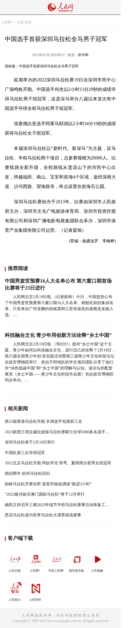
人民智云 (15, 590)
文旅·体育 (24, 22)
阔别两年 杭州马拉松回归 (27, 473)
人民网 (6, 22)
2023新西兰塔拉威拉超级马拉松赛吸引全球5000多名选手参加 (59, 432)
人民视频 (97, 561)
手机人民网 (56, 561)
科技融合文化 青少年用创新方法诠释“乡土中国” (58, 335)
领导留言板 (77, 561)
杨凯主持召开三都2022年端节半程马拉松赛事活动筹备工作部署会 (63, 505)
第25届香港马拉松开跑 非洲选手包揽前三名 (43, 421)
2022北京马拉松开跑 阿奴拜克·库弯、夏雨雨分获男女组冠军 (58, 463)
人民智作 (36, 590)
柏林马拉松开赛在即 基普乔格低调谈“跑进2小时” (48, 484)
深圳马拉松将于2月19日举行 (30, 442)
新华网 (83, 55)
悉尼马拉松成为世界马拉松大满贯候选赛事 (43, 515)
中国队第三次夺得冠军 (25, 453)
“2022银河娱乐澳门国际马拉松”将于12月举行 (45, 494)
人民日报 (15, 561)
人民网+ (36, 561)
